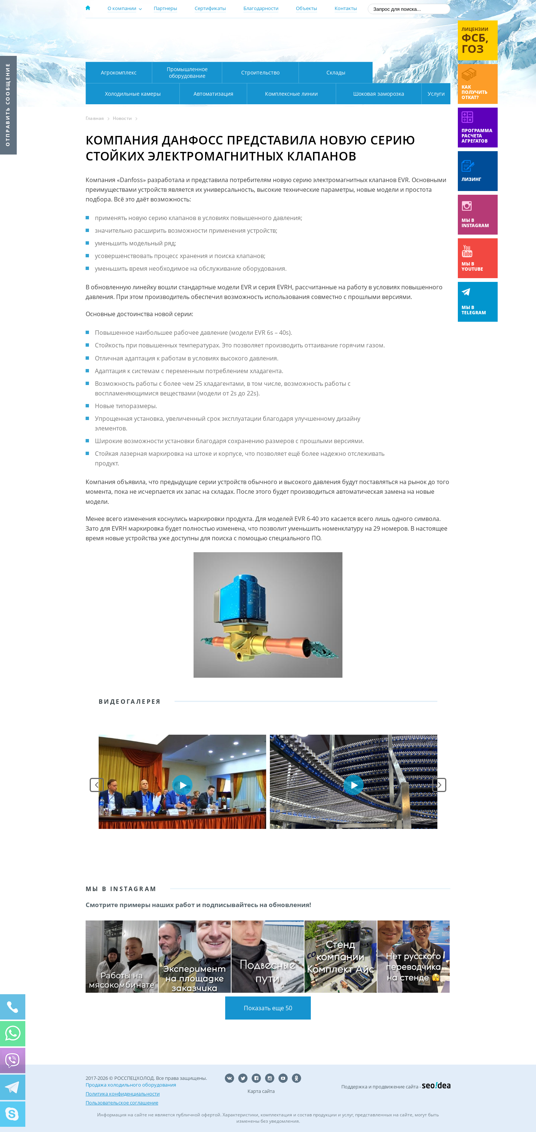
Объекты (306, 8)
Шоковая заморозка (353, 93)
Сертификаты (210, 8)
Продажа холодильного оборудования (131, 1084)
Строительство (260, 72)
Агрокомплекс (119, 72)
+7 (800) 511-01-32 (390, 41)
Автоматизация (131, 93)
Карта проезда (231, 53)
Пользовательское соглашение (122, 1102)
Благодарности (260, 8)
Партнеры (165, 8)
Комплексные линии (236, 93)
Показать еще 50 (268, 1008)
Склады (335, 72)
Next (439, 785)
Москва (216, 31)
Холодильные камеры (412, 72)
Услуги (431, 93)
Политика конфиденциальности (123, 1093)
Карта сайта (261, 1091)
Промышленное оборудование (187, 72)
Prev (97, 785)
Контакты (346, 8)
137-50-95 (390, 31)
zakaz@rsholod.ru (402, 52)
